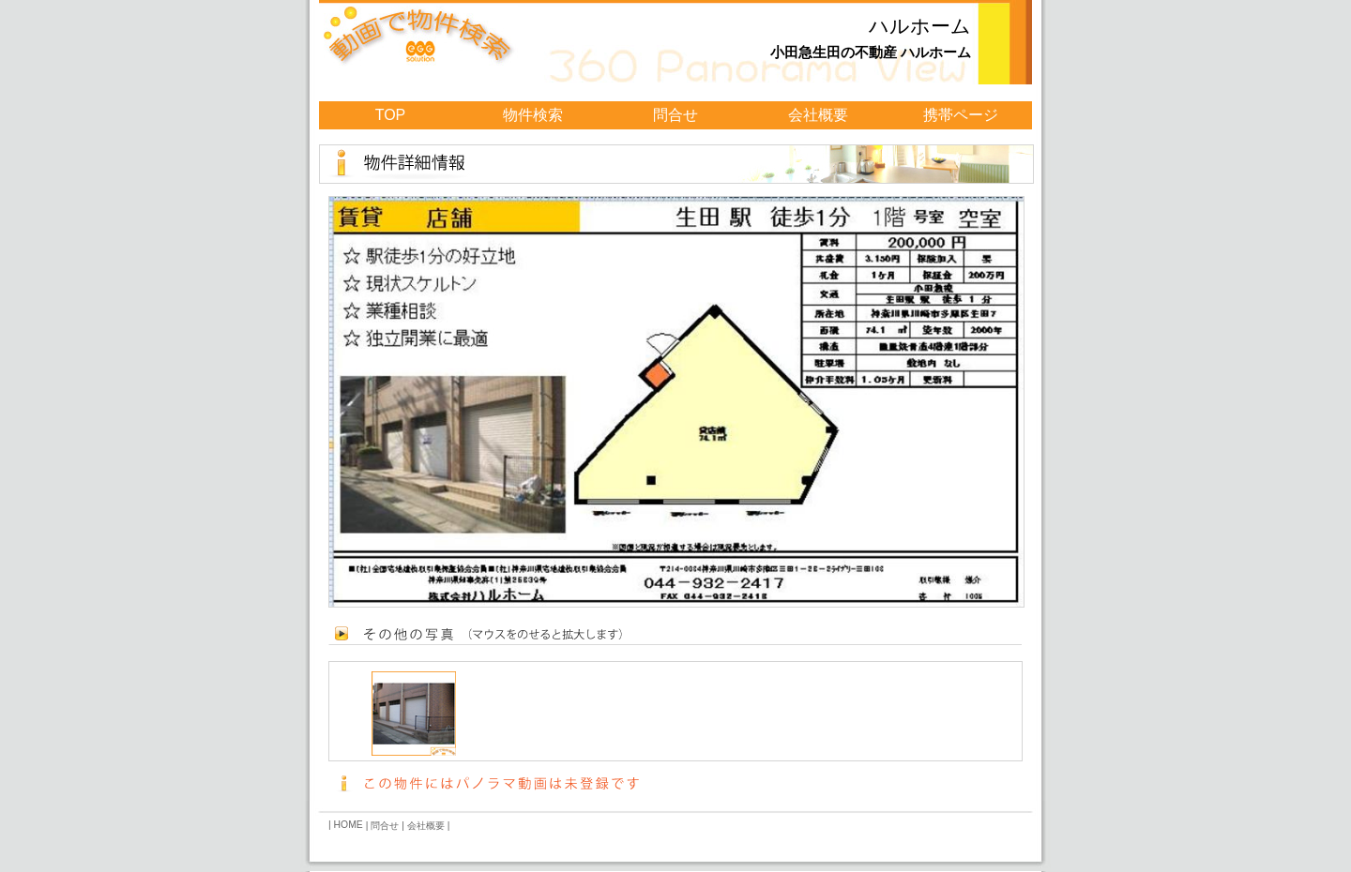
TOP (390, 115)
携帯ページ (960, 115)
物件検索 (533, 115)
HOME (348, 824)
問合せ (675, 115)
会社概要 (818, 115)
